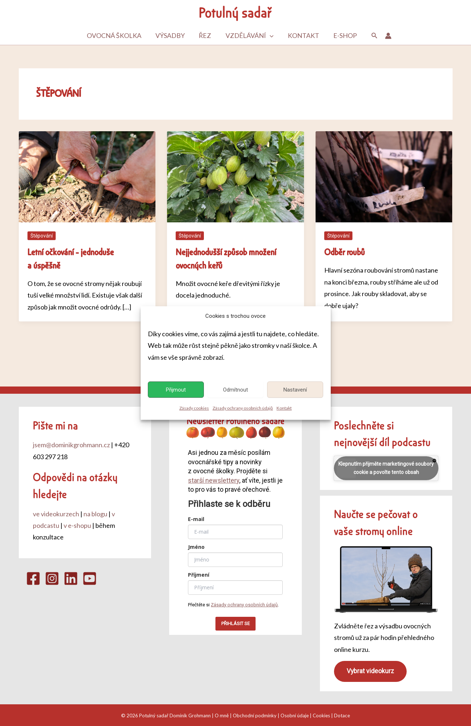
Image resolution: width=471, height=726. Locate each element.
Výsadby (172, 36)
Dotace (342, 715)
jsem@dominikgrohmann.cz (71, 445)
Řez (206, 36)
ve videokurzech (56, 514)
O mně (222, 715)
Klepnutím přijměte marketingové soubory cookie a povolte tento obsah (386, 468)
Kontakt (284, 408)
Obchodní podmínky (255, 715)
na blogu (95, 514)
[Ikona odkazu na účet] (384, 36)
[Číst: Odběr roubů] (384, 176)
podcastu (411, 441)
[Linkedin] (71, 578)
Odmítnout (235, 390)
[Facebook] (33, 578)
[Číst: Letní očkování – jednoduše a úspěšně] (87, 176)
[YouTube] (89, 578)
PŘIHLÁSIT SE (235, 623)
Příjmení (198, 574)
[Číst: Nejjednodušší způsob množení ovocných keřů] (235, 176)
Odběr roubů (344, 251)
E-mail (196, 519)
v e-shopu (77, 525)
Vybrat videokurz (370, 671)
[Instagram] (52, 578)
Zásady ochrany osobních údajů (243, 408)
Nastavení (295, 390)
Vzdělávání (249, 36)
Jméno (196, 546)
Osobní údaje (295, 715)
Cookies (321, 715)
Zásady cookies (194, 408)
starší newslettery (213, 480)
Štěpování (41, 236)
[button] (269, 36)
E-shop (342, 36)
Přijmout (176, 390)
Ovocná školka (117, 36)
